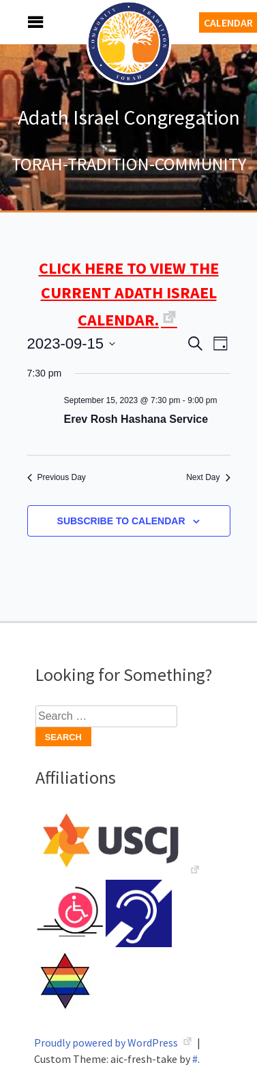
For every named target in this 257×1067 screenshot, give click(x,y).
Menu (20, 22)
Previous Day (56, 477)
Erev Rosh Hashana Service (136, 419)
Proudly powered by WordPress (107, 1042)
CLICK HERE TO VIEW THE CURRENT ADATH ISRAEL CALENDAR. (129, 293)
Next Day (208, 477)
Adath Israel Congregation (129, 117)
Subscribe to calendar (121, 520)
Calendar (228, 22)
